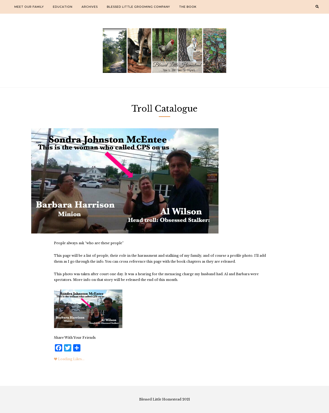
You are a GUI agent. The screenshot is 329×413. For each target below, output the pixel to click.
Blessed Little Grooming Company (138, 6)
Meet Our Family (29, 6)
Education (62, 6)
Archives (90, 6)
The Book (187, 6)
